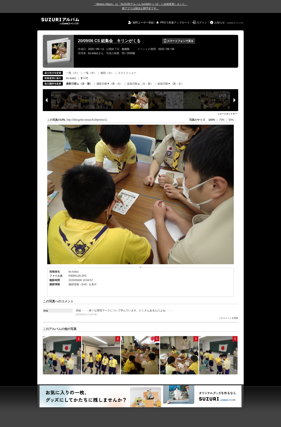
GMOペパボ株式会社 (235, 23)
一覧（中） (90, 72)
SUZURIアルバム (60, 21)
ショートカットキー (227, 114)
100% (212, 119)
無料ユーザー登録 (143, 22)
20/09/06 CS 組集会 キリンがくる (109, 41)
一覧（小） (72, 72)
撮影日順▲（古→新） (79, 83)
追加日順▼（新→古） (170, 83)
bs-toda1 (71, 78)
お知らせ (219, 22)
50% (231, 119)
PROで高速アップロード (175, 22)
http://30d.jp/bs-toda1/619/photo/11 (87, 119)
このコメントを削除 (228, 318)
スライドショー (127, 72)
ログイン (201, 22)
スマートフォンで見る (178, 41)
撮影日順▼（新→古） (110, 83)
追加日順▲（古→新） (140, 83)
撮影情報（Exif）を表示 (82, 284)
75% (222, 119)
